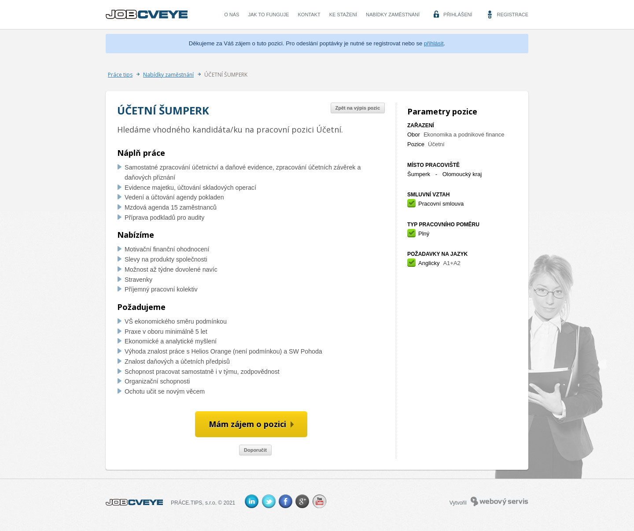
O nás (231, 14)
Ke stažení (343, 14)
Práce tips (120, 74)
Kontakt (309, 14)
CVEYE (149, 14)
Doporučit (255, 450)
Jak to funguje (268, 14)
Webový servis (499, 501)
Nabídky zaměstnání (393, 14)
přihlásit (434, 43)
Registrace (512, 14)
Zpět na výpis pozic (357, 108)
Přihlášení (457, 14)
